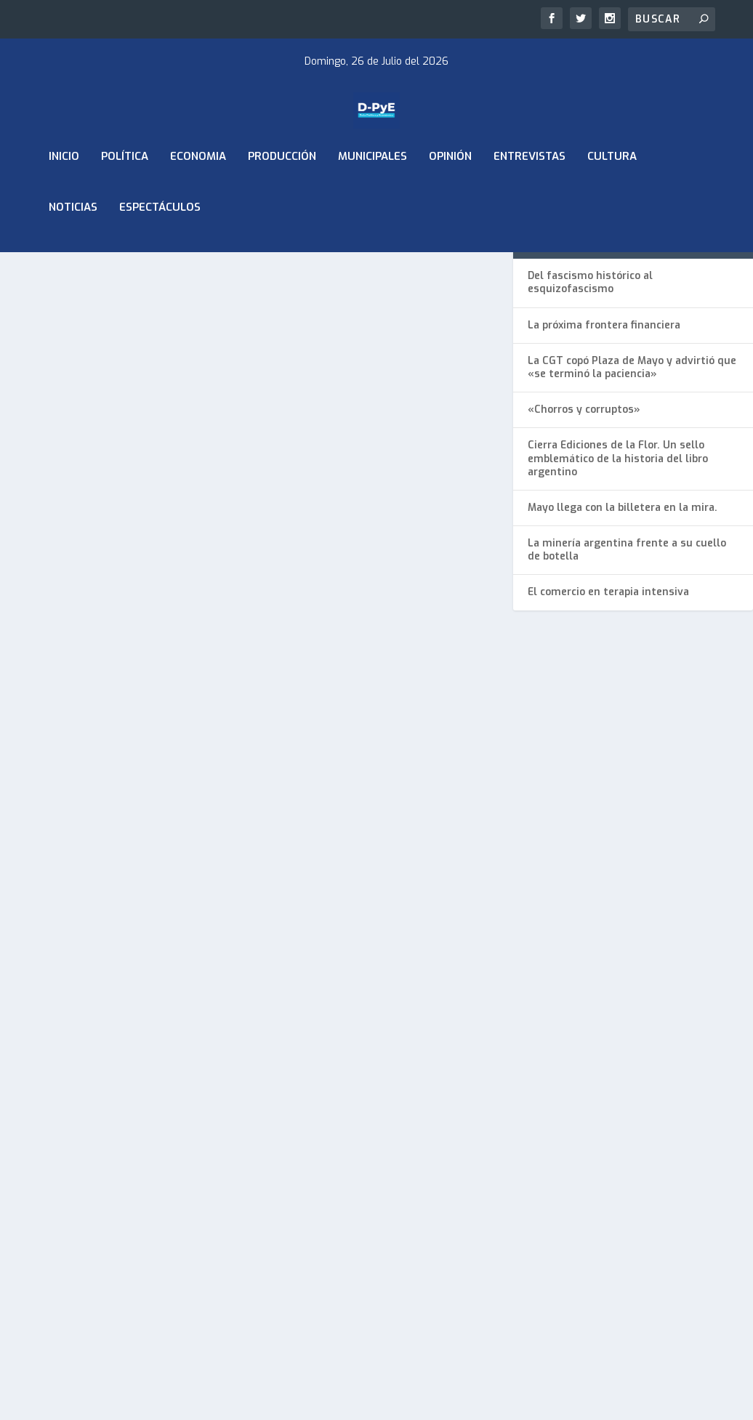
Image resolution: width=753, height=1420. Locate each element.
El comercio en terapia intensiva (608, 656)
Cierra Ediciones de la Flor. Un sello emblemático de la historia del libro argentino (618, 523)
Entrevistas (529, 194)
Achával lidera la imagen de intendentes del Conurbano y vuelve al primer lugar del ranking (118, 499)
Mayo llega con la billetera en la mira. (622, 571)
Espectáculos (160, 245)
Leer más (47, 644)
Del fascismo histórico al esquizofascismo (590, 347)
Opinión (450, 194)
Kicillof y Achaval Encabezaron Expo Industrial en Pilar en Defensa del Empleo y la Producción (107, 877)
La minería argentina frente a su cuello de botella (627, 614)
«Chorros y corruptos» (584, 474)
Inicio (64, 194)
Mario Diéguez (60, 923)
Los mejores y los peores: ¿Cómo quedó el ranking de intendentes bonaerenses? (369, 499)
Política (124, 194)
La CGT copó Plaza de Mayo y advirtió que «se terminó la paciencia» (632, 431)
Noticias (73, 245)
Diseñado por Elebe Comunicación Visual (173, 1204)
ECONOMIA (198, 194)
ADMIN (44, 537)
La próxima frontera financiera (604, 389)
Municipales (372, 194)
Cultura (612, 194)
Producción (282, 194)
